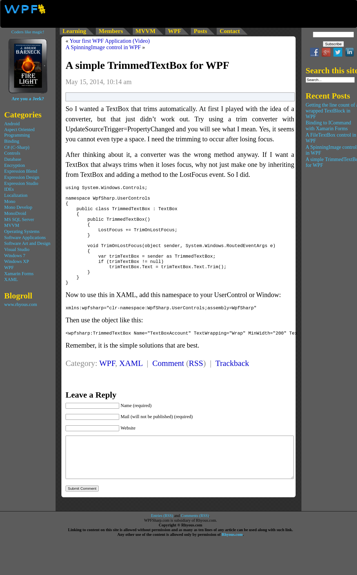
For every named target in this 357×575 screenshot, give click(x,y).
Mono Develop (18, 207)
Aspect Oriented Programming (19, 132)
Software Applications (25, 237)
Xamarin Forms (19, 273)
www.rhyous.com (20, 304)
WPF (107, 380)
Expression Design (21, 177)
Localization (16, 195)
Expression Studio (21, 183)
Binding (11, 141)
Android (12, 123)
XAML (131, 380)
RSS (196, 380)
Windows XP (16, 261)
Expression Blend (20, 171)
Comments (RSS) (195, 541)
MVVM (11, 225)
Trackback (232, 380)
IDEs (9, 189)
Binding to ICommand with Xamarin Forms (328, 125)
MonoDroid (15, 213)
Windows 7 (14, 255)
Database (12, 159)
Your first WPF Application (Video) (109, 41)
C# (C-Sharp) (16, 147)
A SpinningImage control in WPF (103, 47)
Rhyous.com (232, 560)
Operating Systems (21, 231)
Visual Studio (16, 249)
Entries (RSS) (162, 541)
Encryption (14, 165)
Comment (168, 380)
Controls (12, 153)
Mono (9, 201)
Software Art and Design (27, 243)
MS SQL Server (19, 219)
